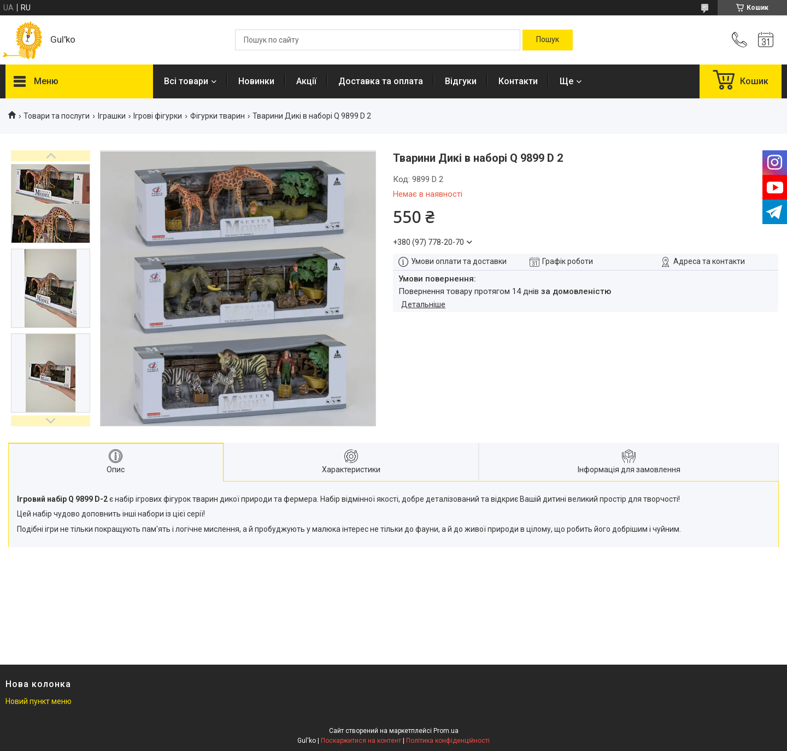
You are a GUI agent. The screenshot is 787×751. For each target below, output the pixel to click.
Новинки (256, 81)
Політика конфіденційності (448, 740)
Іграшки (112, 116)
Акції (306, 81)
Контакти (518, 81)
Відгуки (461, 81)
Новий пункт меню (38, 701)
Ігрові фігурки (157, 116)
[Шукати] (547, 40)
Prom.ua (446, 731)
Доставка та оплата (380, 81)
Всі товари (186, 81)
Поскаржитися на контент (361, 740)
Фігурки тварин (217, 116)
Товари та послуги (57, 116)
